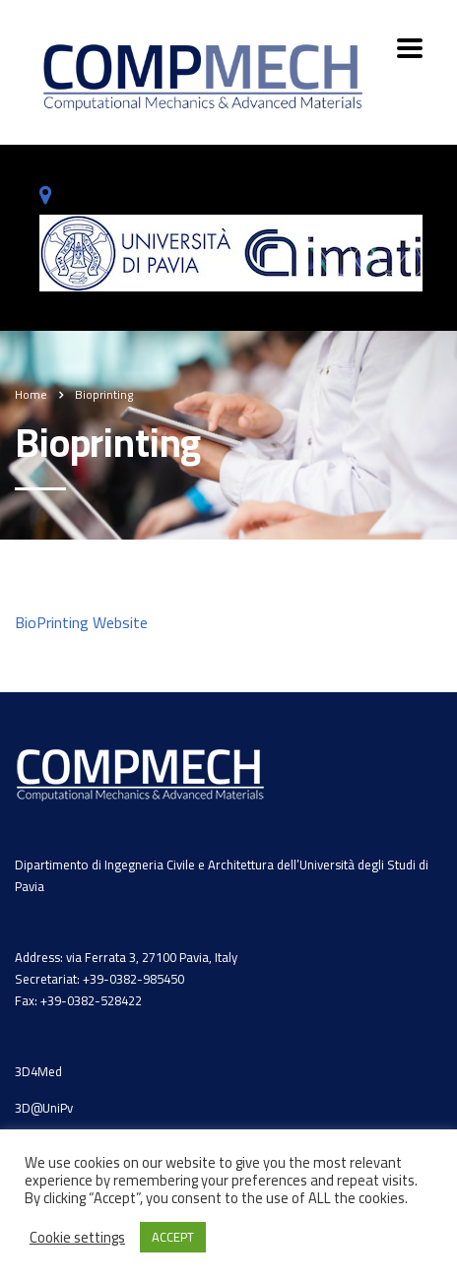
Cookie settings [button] (77, 1238)
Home (31, 394)
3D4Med (38, 1071)
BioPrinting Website (81, 622)
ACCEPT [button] (173, 1237)
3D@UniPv (44, 1108)
